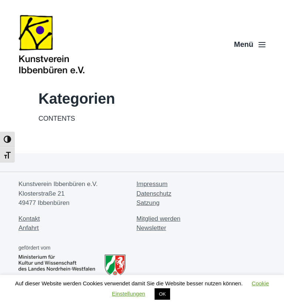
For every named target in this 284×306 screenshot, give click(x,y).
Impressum (152, 184)
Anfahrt (28, 227)
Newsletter (151, 227)
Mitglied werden (158, 218)
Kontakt (29, 218)
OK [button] (162, 294)
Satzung (147, 202)
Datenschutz (154, 193)
